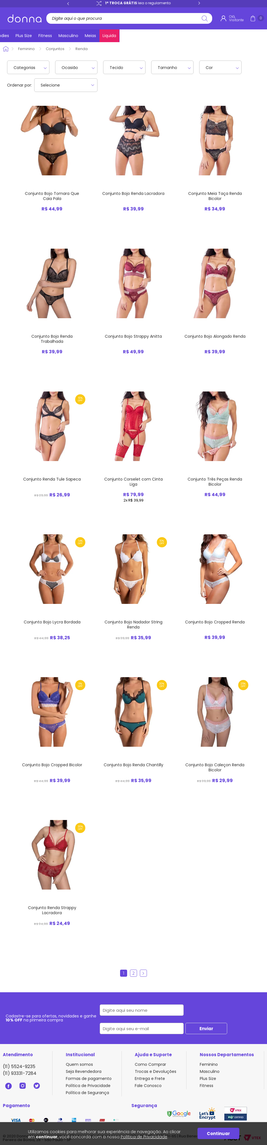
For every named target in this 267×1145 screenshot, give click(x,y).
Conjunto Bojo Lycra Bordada (52, 622)
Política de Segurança (87, 1093)
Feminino (26, 48)
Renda (81, 48)
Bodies (143, 35)
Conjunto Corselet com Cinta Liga (133, 481)
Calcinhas (48, 35)
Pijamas (121, 35)
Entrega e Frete (150, 1078)
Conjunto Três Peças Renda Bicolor (215, 481)
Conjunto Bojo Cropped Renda (215, 622)
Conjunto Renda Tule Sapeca (52, 479)
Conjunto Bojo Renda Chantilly (133, 765)
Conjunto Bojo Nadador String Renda (133, 624)
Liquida (256, 35)
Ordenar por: (19, 85)
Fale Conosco (148, 1085)
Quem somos (79, 1064)
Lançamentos (17, 35)
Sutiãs (72, 35)
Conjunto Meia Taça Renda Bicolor (215, 196)
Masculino (213, 35)
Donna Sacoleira (6, 49)
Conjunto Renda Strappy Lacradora (52, 910)
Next (199, 3)
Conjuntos (96, 35)
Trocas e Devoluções (155, 1071)
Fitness (188, 35)
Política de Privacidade (88, 1085)
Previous (68, 3)
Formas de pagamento (89, 1078)
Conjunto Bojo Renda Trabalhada (52, 338)
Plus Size (165, 35)
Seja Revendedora (83, 1071)
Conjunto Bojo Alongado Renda (215, 336)
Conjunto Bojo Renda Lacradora (133, 193)
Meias (236, 35)
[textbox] (127, 18)
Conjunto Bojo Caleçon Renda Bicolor (214, 767)
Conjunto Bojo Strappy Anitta (133, 336)
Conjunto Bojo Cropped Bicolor (52, 765)
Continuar (218, 1134)
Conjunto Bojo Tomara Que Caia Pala (52, 196)
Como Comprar (150, 1064)
